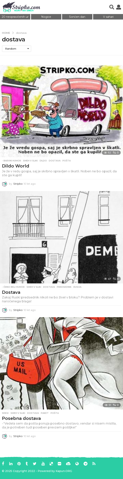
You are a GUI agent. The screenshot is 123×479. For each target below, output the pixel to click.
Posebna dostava (21, 418)
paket (45, 413)
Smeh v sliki (30, 160)
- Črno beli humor (13, 287)
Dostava (11, 292)
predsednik (64, 287)
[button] (111, 7)
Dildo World (15, 166)
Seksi (5, 413)
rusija (77, 287)
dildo (43, 160)
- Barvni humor (11, 160)
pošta (66, 160)
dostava (55, 160)
